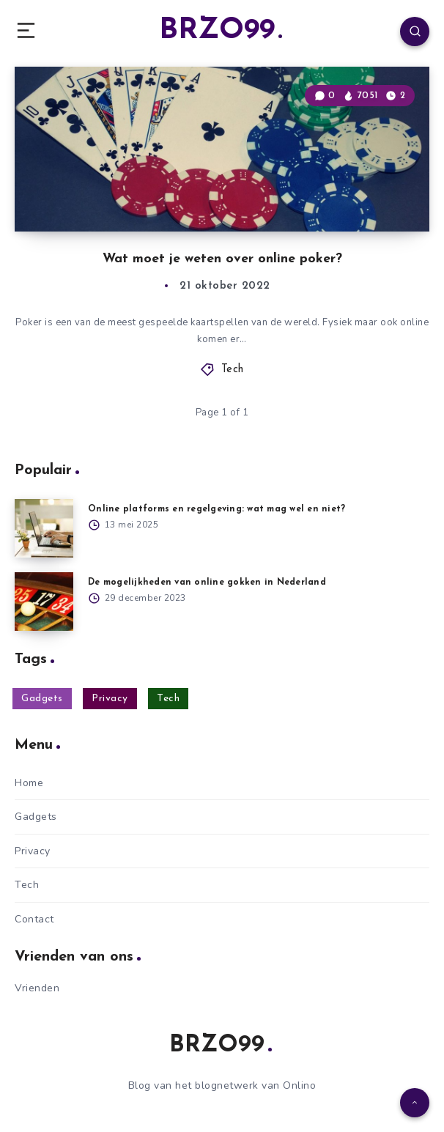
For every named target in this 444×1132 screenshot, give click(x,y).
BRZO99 (220, 30)
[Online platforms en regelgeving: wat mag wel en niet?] (44, 528)
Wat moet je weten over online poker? (222, 259)
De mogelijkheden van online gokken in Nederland (207, 582)
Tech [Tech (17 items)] (168, 698)
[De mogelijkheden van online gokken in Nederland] (44, 601)
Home (29, 783)
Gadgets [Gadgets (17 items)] (42, 698)
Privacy (33, 851)
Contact (34, 919)
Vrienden (37, 988)
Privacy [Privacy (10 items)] (110, 698)
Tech (232, 369)
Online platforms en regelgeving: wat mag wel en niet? (216, 509)
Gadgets (36, 817)
